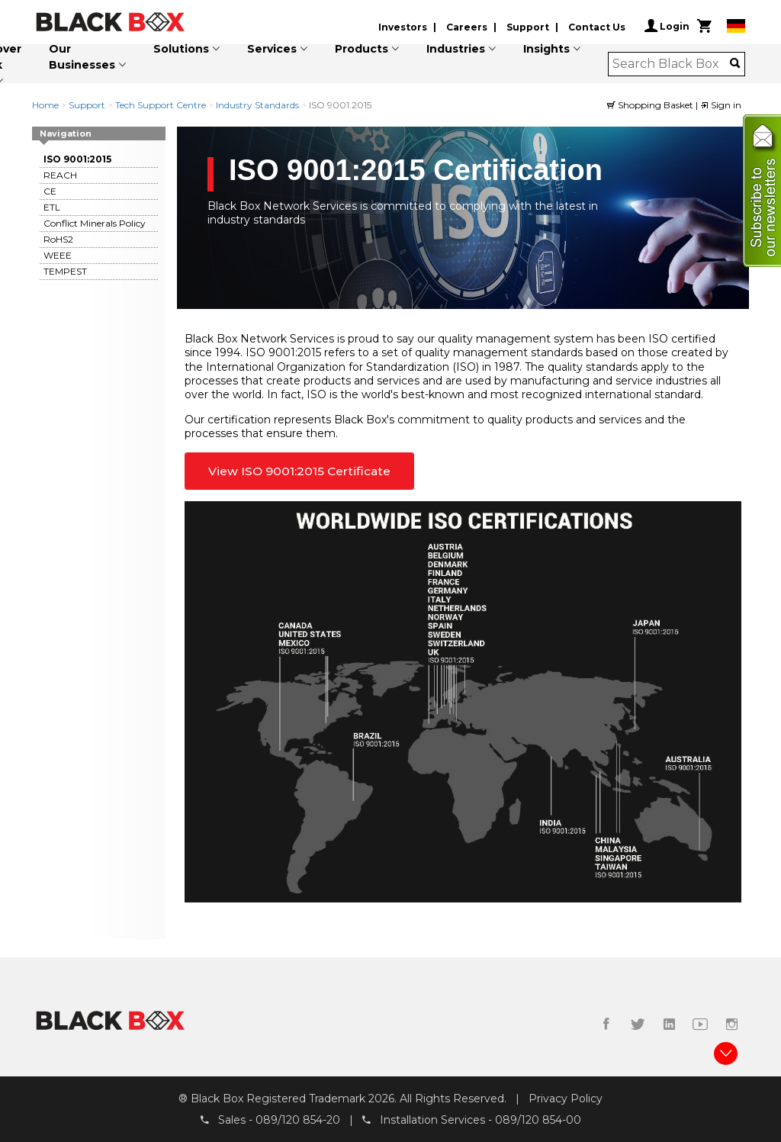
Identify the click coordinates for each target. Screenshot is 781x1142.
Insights (546, 49)
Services (272, 49)
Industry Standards (257, 105)
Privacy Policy (566, 1098)
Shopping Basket (651, 105)
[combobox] (671, 64)
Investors (402, 27)
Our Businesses (82, 57)
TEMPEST (65, 271)
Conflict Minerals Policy (94, 223)
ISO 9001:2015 (77, 159)
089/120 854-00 (538, 1120)
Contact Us (596, 27)
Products (361, 49)
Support (527, 27)
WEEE (57, 255)
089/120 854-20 (298, 1120)
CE (49, 191)
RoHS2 (58, 239)
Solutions (181, 49)
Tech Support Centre (160, 105)
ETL (51, 207)
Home (45, 105)
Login (666, 26)
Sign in (720, 105)
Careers (466, 27)
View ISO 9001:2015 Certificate (299, 471)
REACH (60, 175)
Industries (455, 49)
